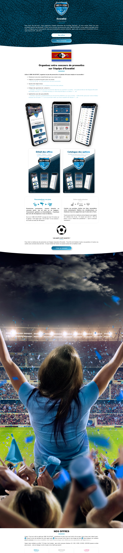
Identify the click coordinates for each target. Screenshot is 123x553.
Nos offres (61, 35)
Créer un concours (61, 248)
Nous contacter (61, 41)
